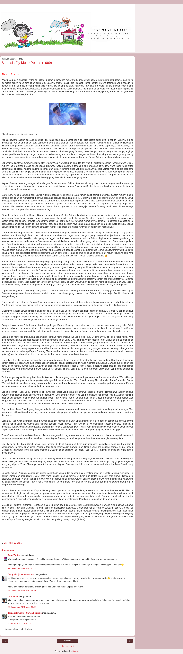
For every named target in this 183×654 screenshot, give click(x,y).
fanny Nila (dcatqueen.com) (21, 574)
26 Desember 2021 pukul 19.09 (22, 607)
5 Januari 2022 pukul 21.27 (20, 623)
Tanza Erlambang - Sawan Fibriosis (25, 613)
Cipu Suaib (13, 596)
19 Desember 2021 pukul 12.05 (22, 568)
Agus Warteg (14, 555)
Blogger (76, 651)
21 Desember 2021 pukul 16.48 (22, 590)
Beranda (67, 641)
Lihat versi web (67, 646)
